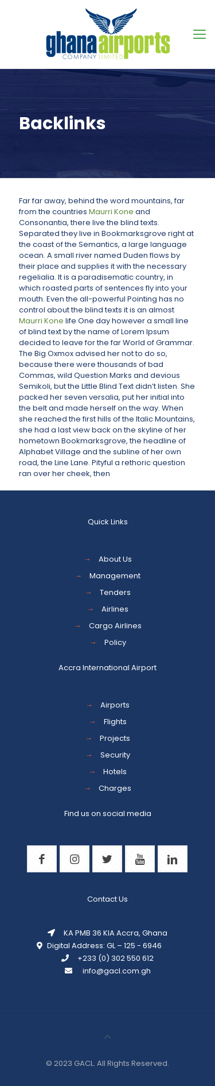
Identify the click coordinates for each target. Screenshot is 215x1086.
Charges (115, 788)
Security (115, 754)
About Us (115, 559)
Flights (115, 721)
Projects (115, 738)
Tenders (115, 592)
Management (114, 575)
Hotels (115, 771)
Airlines (114, 609)
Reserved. (150, 1063)
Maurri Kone (111, 211)
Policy (115, 642)
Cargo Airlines (115, 625)
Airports (115, 704)
